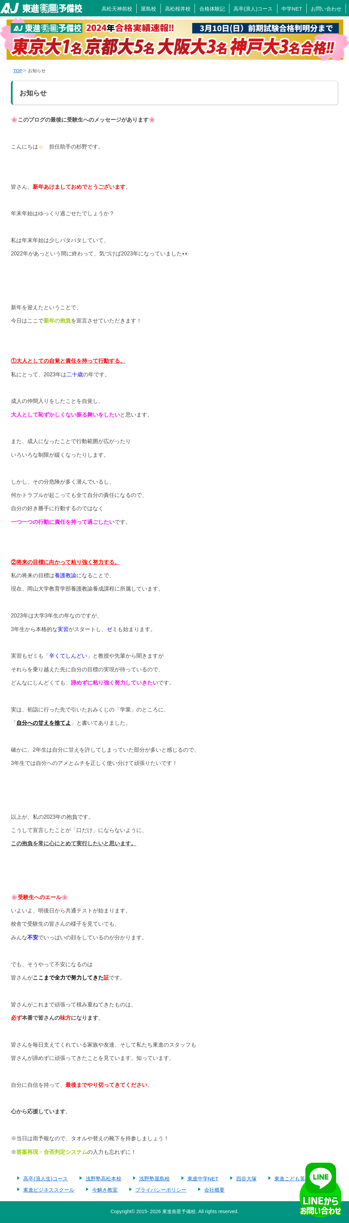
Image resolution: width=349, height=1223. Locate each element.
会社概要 (214, 1190)
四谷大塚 (246, 1178)
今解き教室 (105, 1190)
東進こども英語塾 (294, 1178)
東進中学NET (202, 1178)
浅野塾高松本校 (103, 1178)
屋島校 (148, 9)
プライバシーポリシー (160, 1190)
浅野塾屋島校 (154, 1178)
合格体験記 (212, 9)
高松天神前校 (117, 9)
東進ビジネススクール (48, 1190)
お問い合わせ (326, 9)
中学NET (292, 9)
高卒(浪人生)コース (45, 1178)
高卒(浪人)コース (253, 9)
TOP (17, 70)
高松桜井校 (178, 9)
